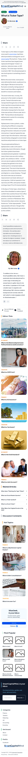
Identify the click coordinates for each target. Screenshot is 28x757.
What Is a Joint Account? (9, 482)
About (4, 732)
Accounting (6, 722)
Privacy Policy (4, 754)
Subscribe (14, 623)
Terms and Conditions (13, 754)
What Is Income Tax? (9, 601)
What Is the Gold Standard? (10, 454)
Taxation (4, 370)
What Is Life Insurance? (9, 399)
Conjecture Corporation (16, 752)
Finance (3, 397)
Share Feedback (18, 310)
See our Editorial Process (7, 310)
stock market (5, 59)
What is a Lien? (6, 646)
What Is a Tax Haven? (8, 427)
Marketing (5, 718)
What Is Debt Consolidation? (12, 575)
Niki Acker (13, 21)
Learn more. (23, 2)
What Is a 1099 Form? (8, 372)
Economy (4, 340)
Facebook (5, 742)
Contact (5, 735)
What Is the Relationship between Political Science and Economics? (12, 344)
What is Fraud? (18, 646)
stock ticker (13, 54)
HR (3, 720)
